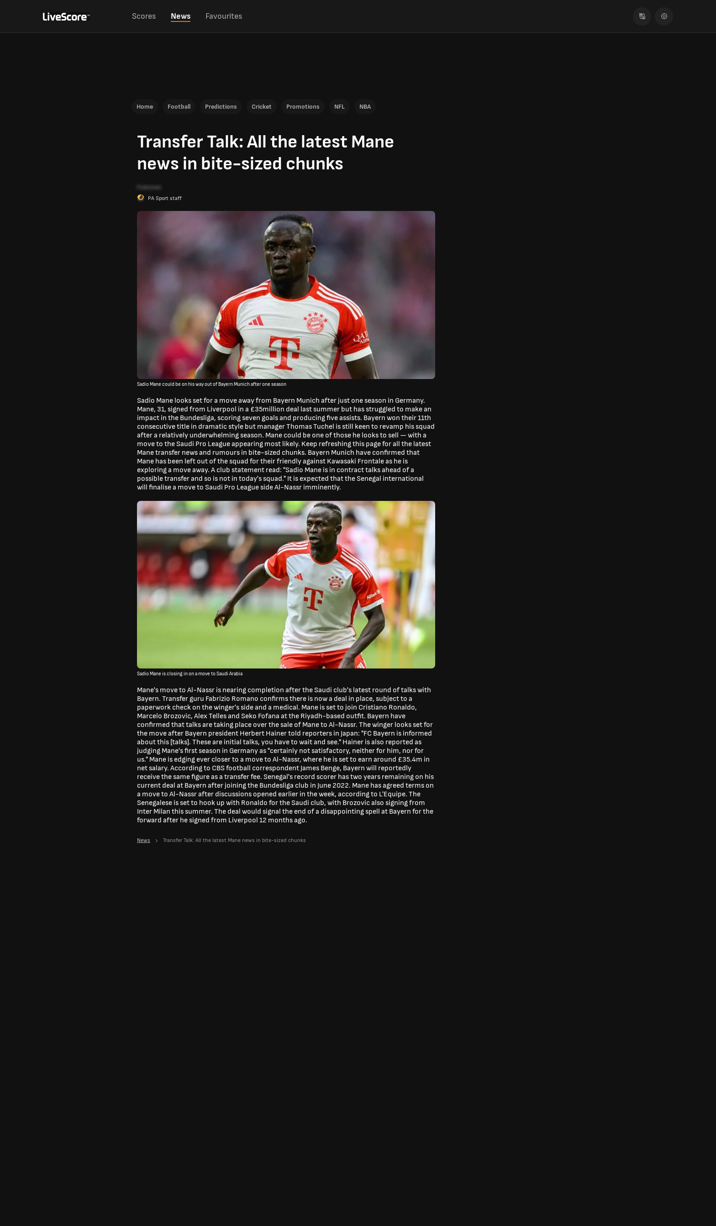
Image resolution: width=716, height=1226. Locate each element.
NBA (365, 106)
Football (179, 106)
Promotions (303, 106)
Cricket (262, 106)
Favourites (223, 16)
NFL (339, 106)
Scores (144, 16)
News (180, 16)
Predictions (221, 106)
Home (145, 106)
